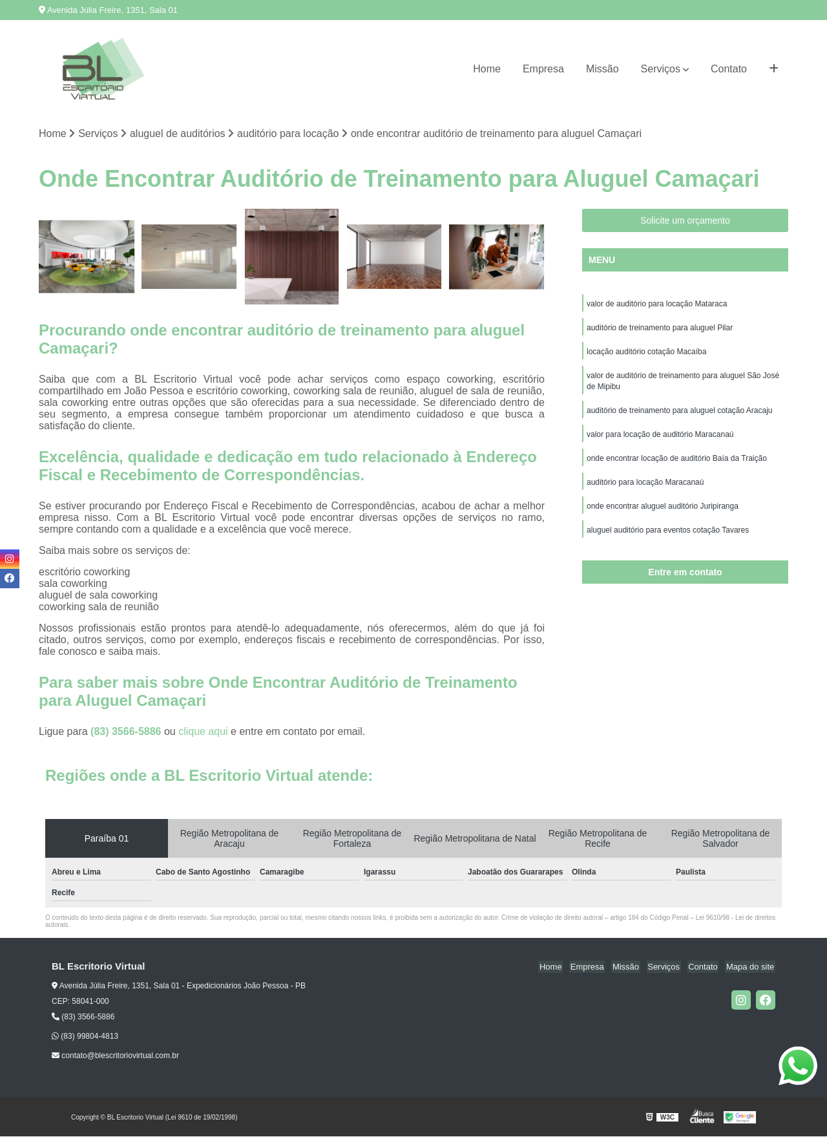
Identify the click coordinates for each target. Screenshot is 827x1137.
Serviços (660, 68)
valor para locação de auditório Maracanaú (660, 438)
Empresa (543, 68)
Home (487, 68)
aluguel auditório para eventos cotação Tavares (668, 537)
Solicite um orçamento (685, 221)
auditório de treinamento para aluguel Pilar (660, 329)
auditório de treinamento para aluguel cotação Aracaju (680, 414)
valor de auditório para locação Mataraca (657, 304)
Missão (602, 68)
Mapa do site (751, 967)
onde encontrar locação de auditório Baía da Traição (677, 463)
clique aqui (203, 732)
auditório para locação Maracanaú (645, 488)
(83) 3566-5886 (127, 732)
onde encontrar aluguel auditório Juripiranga (662, 512)
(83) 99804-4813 (85, 1036)
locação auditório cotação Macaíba (646, 353)
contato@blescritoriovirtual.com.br (115, 1056)
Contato (729, 68)
